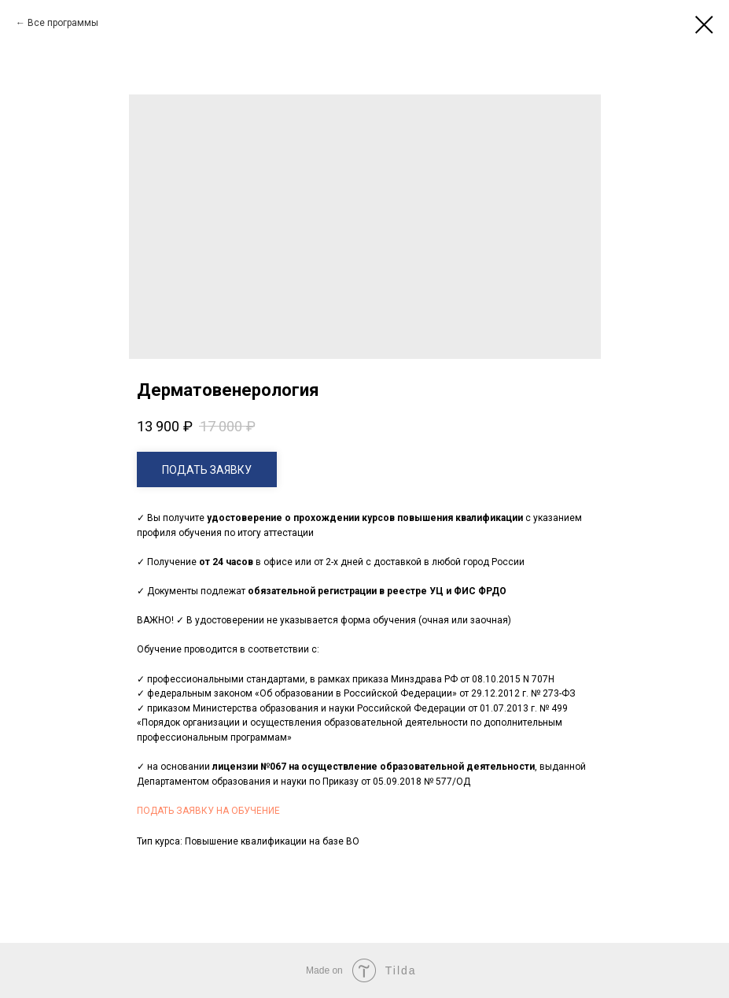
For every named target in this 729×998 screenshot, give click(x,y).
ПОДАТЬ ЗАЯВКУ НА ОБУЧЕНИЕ (208, 810)
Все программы (63, 22)
